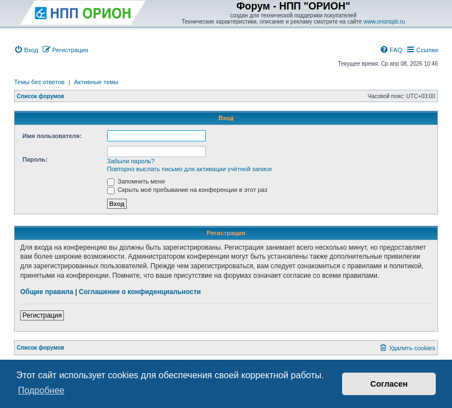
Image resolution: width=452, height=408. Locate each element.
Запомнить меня (136, 181)
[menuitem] (26, 50)
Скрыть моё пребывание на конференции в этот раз (187, 189)
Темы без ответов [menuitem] (39, 82)
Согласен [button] (389, 383)
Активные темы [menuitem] (96, 82)
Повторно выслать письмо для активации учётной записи (189, 169)
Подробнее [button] (41, 390)
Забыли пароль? (131, 161)
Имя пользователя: (52, 135)
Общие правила (46, 292)
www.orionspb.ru (384, 22)
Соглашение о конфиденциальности (140, 292)
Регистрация (42, 315)
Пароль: (35, 159)
